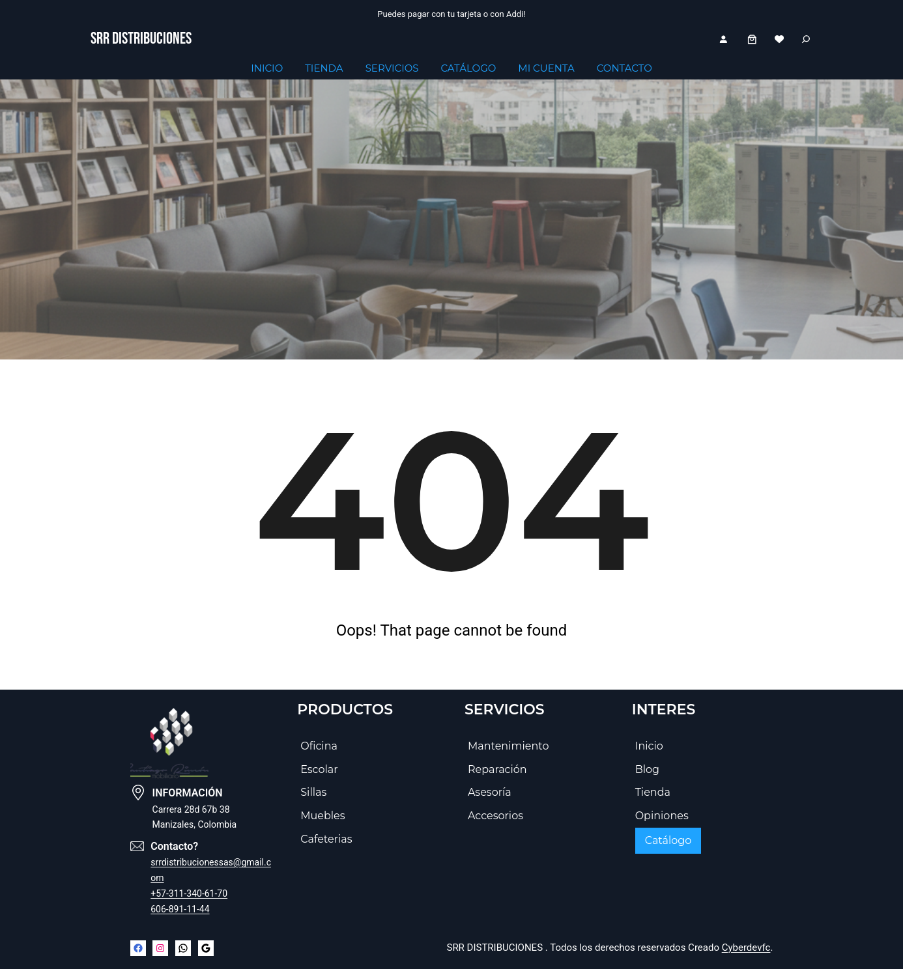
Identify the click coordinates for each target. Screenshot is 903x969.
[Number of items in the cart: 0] (752, 39)
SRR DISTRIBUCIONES (141, 39)
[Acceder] (723, 39)
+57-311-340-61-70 (188, 893)
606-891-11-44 (179, 909)
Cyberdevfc (746, 947)
